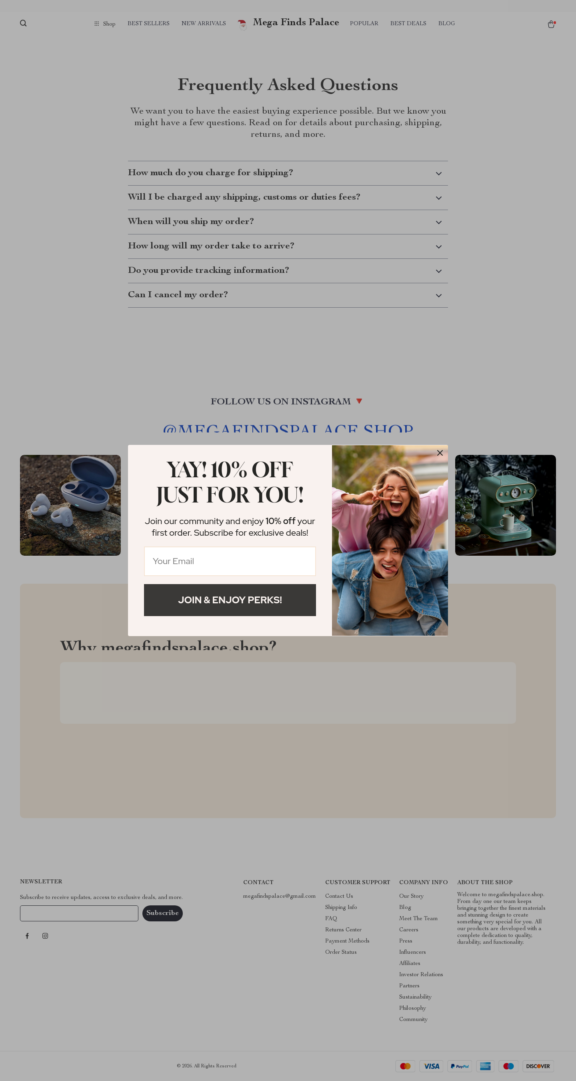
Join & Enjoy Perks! (230, 600)
